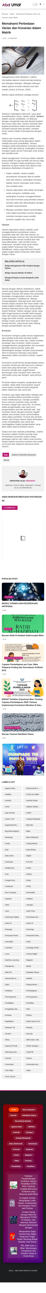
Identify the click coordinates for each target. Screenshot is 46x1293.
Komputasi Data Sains (34, 935)
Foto (7, 874)
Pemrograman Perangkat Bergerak (13, 997)
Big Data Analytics (12, 831)
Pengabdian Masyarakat (13, 1009)
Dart (6, 850)
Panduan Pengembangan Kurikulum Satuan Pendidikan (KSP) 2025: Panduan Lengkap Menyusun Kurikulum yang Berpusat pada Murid (28, 1185)
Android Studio (32, 800)
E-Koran (29, 862)
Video (28, 1070)
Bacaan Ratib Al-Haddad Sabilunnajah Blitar (23, 635)
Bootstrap (9, 837)
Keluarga (8, 929)
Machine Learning (12, 960)
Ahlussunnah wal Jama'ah (34, 788)
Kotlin (28, 942)
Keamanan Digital (12, 917)
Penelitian (30, 1003)
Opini (7, 985)
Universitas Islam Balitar (34, 1064)
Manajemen (9, 966)
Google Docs (10, 880)
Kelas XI (8, 923)
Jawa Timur (30, 911)
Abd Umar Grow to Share (26, 1271)
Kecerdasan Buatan (13, 658)
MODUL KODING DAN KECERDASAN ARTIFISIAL (20, 605)
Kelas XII (29, 923)
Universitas (9, 1064)
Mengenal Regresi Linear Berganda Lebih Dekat (22, 279)
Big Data (29, 825)
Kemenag (30, 929)
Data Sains (9, 856)
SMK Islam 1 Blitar (33, 1040)
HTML (28, 886)
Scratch (8, 1034)
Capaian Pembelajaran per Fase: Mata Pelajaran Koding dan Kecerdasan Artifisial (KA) (22, 667)
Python (29, 1015)
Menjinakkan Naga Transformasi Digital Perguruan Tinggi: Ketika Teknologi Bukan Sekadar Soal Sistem (27, 1236)
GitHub (29, 874)
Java (7, 911)
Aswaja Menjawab (33, 819)
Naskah (29, 978)
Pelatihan (8, 991)
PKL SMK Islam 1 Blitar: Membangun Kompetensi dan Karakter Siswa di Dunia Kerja (28, 1251)
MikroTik (8, 972)
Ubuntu (29, 1058)
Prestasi (8, 1015)
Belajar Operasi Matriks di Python (18, 273)
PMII (28, 1009)
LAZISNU (8, 948)
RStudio (29, 1028)
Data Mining (31, 850)
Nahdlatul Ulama (12, 727)
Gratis (28, 880)
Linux (7, 954)
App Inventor (10, 813)
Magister (29, 960)
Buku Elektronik (32, 837)
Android (8, 800)
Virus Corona (10, 1077)
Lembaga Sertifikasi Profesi (34, 948)
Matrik (12, 14)
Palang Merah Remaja (34, 985)
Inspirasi (8, 899)
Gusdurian (9, 886)
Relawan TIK (10, 1028)
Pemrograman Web (33, 997)
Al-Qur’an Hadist (32, 794)
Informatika (30, 892)
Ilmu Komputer (10, 892)
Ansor (7, 807)
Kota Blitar (9, 942)
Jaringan (29, 905)
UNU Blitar (9, 1070)
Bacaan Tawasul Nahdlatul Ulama (18, 734)
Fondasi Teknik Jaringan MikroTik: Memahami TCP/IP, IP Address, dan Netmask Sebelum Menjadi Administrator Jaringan (28, 1220)
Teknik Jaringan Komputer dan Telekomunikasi (34, 1046)
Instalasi (29, 899)
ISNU (7, 905)
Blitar (28, 831)
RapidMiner (9, 1021)
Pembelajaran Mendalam (34, 991)
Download (9, 862)
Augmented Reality (12, 825)
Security (29, 1034)
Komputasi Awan (11, 935)
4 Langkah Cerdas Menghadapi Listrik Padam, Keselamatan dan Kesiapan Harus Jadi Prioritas (27, 1203)
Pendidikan (9, 1003)
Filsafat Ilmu (9, 868)
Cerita (7, 843)
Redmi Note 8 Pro (33, 1021)
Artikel (8, 629)
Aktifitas (8, 794)
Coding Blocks (31, 843)
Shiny (7, 1040)
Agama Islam (10, 788)
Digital (28, 856)
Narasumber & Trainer (13, 978)
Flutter (28, 868)
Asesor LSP (9, 819)
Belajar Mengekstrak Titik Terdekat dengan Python (22, 267)
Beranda (5, 14)
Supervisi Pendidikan (13, 1046)
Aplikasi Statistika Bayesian (24, 455)
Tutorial (9, 597)
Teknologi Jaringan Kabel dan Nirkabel (13, 1052)
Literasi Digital (31, 954)
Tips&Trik (29, 1052)
